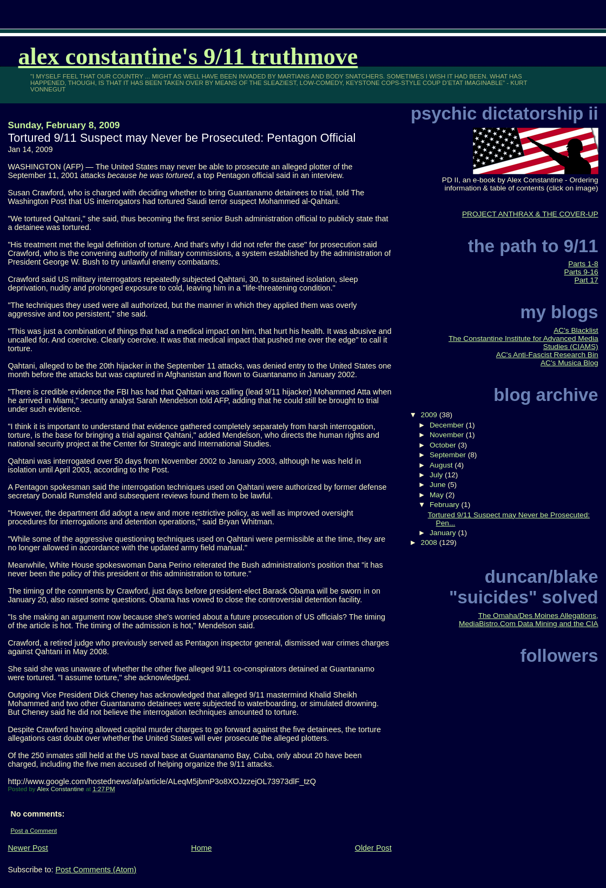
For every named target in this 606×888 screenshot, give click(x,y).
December (448, 425)
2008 (430, 542)
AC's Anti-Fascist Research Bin (547, 355)
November (448, 435)
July (437, 475)
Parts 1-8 (583, 264)
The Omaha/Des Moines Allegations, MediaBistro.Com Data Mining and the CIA (528, 619)
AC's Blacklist (576, 330)
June (438, 485)
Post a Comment (33, 830)
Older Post (373, 848)
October (444, 445)
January (444, 533)
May (438, 495)
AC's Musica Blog (569, 363)
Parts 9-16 (581, 272)
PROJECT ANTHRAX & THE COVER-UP (530, 214)
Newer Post (28, 848)
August (442, 465)
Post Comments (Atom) (95, 869)
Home (201, 848)
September (449, 455)
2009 (430, 415)
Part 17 (586, 280)
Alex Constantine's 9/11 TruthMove (188, 56)
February (446, 505)
